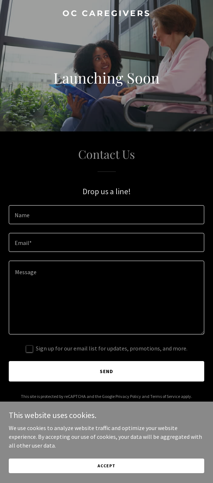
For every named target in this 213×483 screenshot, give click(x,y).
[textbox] (106, 214)
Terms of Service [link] (165, 396)
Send (106, 371)
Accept (106, 465)
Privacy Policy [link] (128, 396)
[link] (106, 14)
